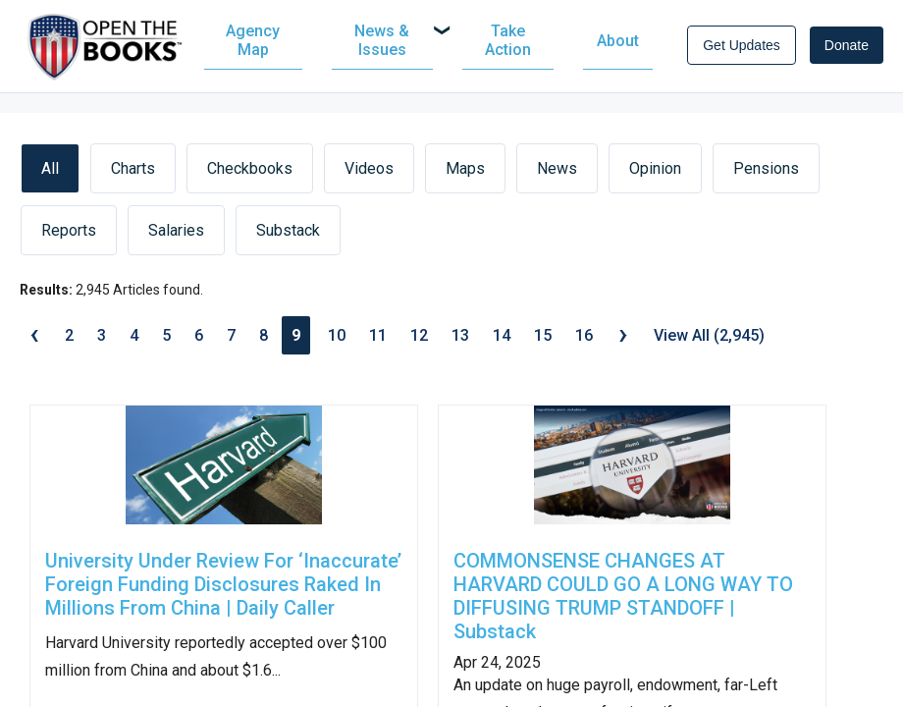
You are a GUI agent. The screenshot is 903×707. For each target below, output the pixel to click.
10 (336, 342)
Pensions (766, 175)
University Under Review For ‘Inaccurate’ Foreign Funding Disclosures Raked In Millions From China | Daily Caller (223, 592)
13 (460, 342)
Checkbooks (249, 175)
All (50, 175)
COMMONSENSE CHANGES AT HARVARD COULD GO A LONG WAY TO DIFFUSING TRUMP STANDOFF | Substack (623, 604)
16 (584, 342)
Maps (465, 175)
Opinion (655, 175)
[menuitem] (270, 45)
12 (419, 342)
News (557, 175)
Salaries (176, 237)
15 (543, 342)
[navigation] (437, 45)
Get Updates (741, 49)
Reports (68, 237)
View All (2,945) (709, 342)
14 (501, 342)
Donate (846, 49)
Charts (133, 175)
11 (378, 342)
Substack (288, 237)
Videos (369, 175)
